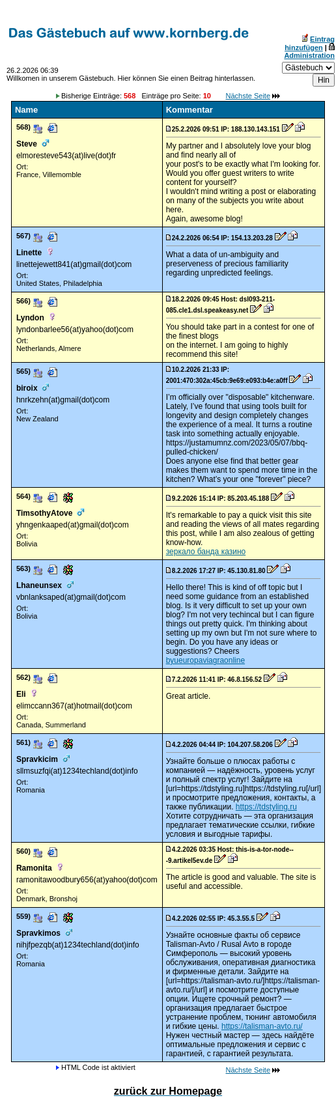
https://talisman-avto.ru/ (262, 1026)
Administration (309, 55)
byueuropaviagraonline (205, 660)
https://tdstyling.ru (266, 806)
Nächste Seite (248, 96)
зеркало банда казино (206, 551)
